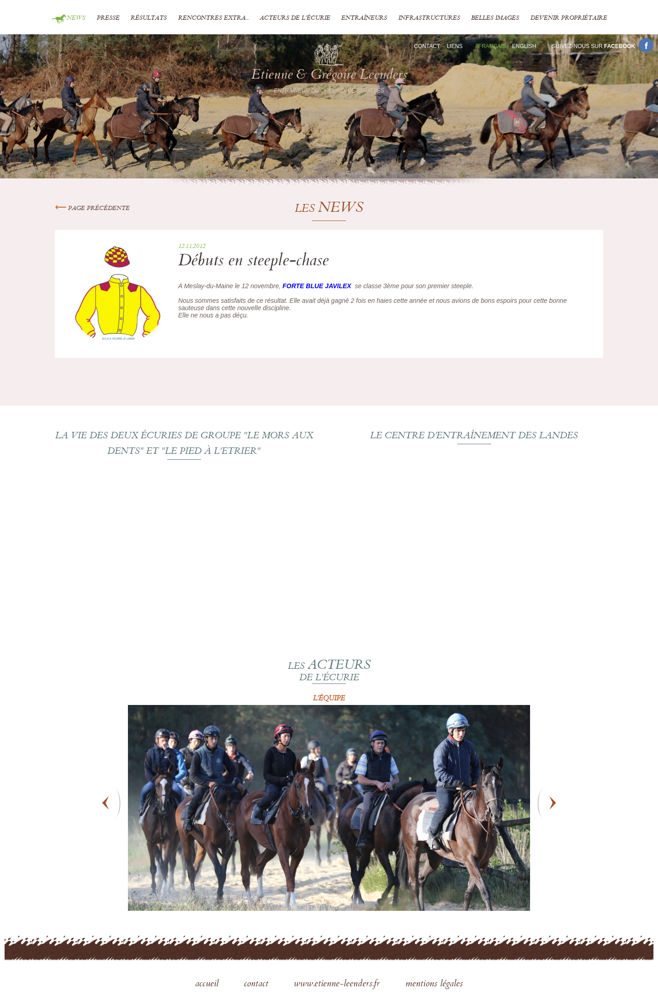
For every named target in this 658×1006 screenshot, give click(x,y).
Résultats (149, 18)
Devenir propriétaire (569, 18)
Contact (427, 46)
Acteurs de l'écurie (295, 18)
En (524, 46)
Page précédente (92, 209)
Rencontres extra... (213, 18)
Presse (108, 18)
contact (257, 984)
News (76, 18)
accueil (208, 984)
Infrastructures (429, 18)
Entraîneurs (364, 18)
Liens (455, 46)
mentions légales (434, 984)
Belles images (495, 18)
